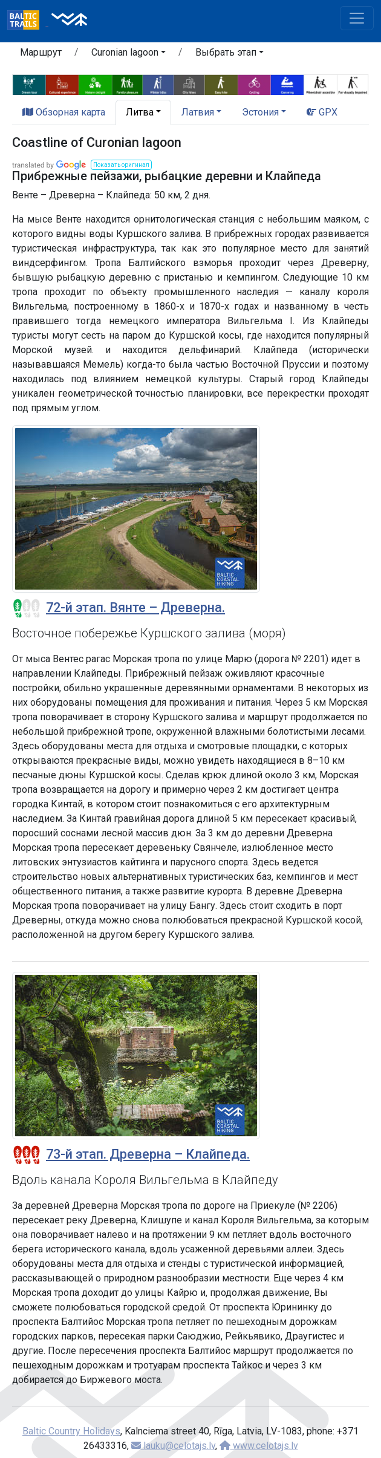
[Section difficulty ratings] (26, 608)
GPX (322, 112)
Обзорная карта (63, 112)
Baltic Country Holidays (71, 1431)
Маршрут (41, 52)
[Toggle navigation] (357, 18)
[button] (128, 54)
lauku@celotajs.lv (173, 1445)
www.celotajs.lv (259, 1445)
